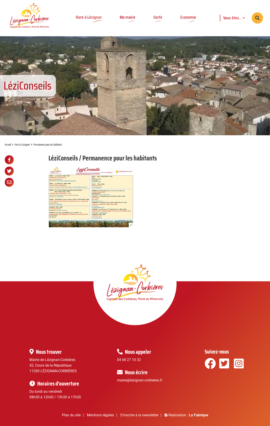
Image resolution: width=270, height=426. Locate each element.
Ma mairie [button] (127, 17)
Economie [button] (188, 17)
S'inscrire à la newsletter (139, 415)
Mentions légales (100, 415)
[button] (91, 197)
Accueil (8, 144)
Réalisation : (188, 415)
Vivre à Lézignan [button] (89, 17)
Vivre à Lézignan (22, 144)
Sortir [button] (157, 17)
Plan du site (71, 415)
